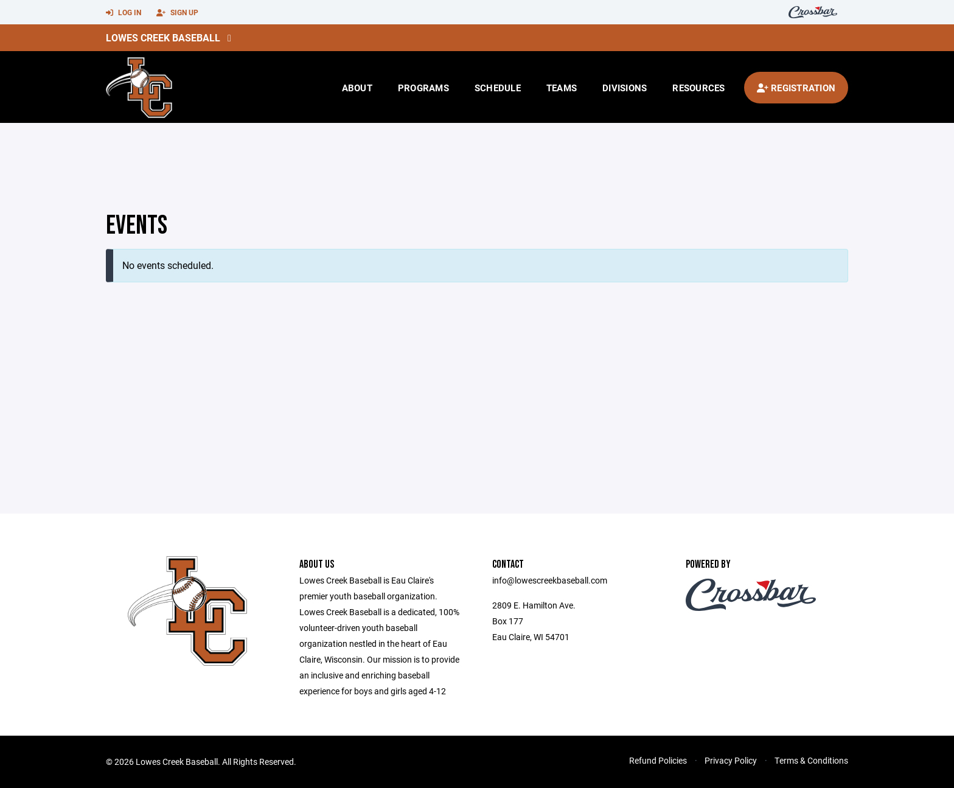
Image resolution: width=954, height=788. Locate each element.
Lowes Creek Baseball (163, 37)
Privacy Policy (731, 760)
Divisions (624, 88)
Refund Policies (658, 760)
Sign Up (177, 12)
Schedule (498, 88)
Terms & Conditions (811, 760)
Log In (123, 12)
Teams (561, 88)
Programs (423, 88)
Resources (698, 88)
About (357, 88)
